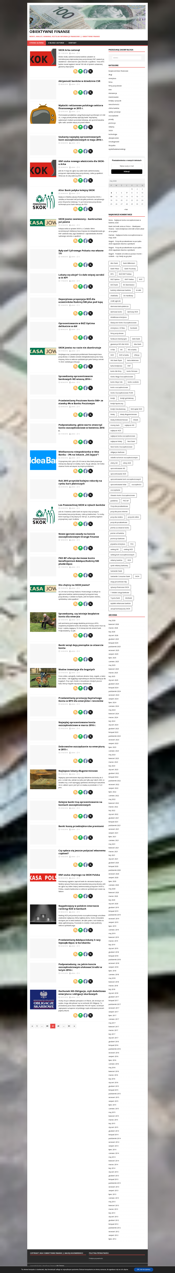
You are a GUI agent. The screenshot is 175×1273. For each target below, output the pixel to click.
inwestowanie (114, 97)
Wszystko (112, 145)
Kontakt (72, 43)
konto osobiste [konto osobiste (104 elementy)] (133, 382)
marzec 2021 (113, 851)
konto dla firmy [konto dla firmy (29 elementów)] (115, 371)
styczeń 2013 (113, 1217)
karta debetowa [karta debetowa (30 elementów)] (133, 360)
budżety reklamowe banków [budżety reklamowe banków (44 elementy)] (120, 290)
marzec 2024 (113, 717)
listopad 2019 (113, 911)
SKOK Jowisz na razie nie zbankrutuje (79, 347)
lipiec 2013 (112, 1194)
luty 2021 (112, 855)
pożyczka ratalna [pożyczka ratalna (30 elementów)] (116, 517)
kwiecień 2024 (114, 714)
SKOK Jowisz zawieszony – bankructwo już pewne (80, 220)
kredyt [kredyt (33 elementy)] (112, 398)
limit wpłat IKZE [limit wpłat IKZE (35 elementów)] (136, 409)
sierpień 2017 (113, 1012)
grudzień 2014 (114, 1131)
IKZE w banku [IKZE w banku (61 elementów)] (124, 355)
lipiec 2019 (112, 926)
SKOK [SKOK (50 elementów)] (137, 576)
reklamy (111, 127)
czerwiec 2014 (114, 1153)
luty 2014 (112, 1168)
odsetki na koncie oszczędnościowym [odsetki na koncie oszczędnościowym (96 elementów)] (124, 457)
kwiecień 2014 (114, 1161)
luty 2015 (112, 1123)
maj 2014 (112, 1157)
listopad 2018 (113, 956)
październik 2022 (115, 781)
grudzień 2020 (114, 863)
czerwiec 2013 (114, 1198)
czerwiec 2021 (114, 840)
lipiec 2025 (112, 658)
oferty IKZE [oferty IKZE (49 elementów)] (127, 463)
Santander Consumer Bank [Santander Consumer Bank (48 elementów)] (120, 576)
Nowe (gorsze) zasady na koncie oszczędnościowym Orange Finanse (78, 535)
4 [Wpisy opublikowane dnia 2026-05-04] (111, 193)
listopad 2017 (113, 1000)
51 (69, 1026)
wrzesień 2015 (114, 1097)
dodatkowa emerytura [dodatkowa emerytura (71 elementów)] (118, 317)
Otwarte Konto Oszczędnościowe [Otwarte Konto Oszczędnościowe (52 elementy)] (122, 495)
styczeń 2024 (113, 725)
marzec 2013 (113, 1209)
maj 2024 (112, 710)
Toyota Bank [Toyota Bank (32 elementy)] (115, 598)
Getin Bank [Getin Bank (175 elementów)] (136, 339)
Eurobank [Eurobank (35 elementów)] (133, 328)
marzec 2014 (113, 1164)
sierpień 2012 (113, 1235)
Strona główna (36, 43)
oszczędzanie (113, 116)
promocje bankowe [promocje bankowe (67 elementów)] (117, 538)
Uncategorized (114, 142)
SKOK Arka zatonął (69, 50)
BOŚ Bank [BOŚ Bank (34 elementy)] (114, 285)
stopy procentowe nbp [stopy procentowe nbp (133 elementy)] (118, 582)
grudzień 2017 (114, 997)
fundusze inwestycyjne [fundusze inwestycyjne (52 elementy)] (118, 339)
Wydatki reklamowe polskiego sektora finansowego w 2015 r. (80, 107)
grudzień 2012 (114, 1220)
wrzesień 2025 (114, 650)
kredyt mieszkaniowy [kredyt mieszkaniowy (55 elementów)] (118, 409)
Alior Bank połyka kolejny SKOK (76, 190)
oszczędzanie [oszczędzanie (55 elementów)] (115, 490)
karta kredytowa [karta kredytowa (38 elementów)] (116, 366)
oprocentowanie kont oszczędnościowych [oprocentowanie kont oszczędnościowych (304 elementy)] (125, 479)
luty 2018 (112, 989)
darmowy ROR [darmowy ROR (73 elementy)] (132, 312)
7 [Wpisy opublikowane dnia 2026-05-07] (126, 193)
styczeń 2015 (113, 1127)
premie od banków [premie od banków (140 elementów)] (117, 533)
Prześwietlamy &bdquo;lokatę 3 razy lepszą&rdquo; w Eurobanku (79, 941)
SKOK (111, 130)
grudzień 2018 (114, 952)
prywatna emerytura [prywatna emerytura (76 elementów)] (117, 544)
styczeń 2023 (113, 769)
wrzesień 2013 (114, 1187)
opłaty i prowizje (115, 112)
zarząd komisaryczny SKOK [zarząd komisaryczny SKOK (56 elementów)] (120, 609)
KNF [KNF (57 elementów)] (129, 366)
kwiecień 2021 (114, 848)
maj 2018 (112, 978)
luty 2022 (112, 810)
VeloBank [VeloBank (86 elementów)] (128, 598)
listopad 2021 (113, 822)
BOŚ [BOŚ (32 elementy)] (140, 279)
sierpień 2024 (113, 699)
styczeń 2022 (113, 814)
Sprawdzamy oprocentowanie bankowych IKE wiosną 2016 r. (75, 378)
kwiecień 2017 (114, 1027)
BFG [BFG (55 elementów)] (112, 274)
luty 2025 (112, 676)
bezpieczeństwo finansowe (118, 71)
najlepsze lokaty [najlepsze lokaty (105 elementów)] (116, 441)
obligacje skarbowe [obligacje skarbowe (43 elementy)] (117, 452)
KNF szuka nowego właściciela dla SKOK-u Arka (81, 163)
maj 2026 (112, 620)
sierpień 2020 (113, 877)
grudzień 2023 (114, 728)
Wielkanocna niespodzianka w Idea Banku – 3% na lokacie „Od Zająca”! (78, 453)
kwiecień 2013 (114, 1205)
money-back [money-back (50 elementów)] (114, 425)
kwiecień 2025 (114, 669)
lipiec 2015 (112, 1105)
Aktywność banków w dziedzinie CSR (79, 81)
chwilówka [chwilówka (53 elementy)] (114, 296)
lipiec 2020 (112, 881)
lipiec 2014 (112, 1149)
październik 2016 (115, 1049)
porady (111, 119)
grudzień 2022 (114, 773)
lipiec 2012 (112, 1239)
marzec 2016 (113, 1075)
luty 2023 (112, 766)
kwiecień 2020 (114, 892)
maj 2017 (112, 1023)
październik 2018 (115, 959)
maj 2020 (112, 889)
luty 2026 (112, 632)
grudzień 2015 (114, 1086)
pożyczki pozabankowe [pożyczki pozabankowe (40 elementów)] (118, 522)
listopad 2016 (113, 1045)
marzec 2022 (113, 807)
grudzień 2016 (114, 1041)
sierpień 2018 (113, 967)
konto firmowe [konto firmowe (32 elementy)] (132, 371)
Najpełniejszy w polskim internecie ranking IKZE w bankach (78, 907)
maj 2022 (112, 799)
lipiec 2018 (112, 971)
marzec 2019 (113, 941)
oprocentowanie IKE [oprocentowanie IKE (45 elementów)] (117, 468)
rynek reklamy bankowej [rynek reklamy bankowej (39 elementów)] (119, 565)
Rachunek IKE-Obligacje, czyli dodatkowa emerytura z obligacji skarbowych (82, 993)
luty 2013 (112, 1213)
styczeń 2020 (113, 904)
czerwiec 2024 (114, 706)
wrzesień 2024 (114, 695)
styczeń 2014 (113, 1172)
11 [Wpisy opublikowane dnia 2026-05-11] (111, 196)
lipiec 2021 (112, 837)
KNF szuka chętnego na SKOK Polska (79, 874)
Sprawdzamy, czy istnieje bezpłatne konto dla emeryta (78, 615)
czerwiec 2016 (114, 1064)
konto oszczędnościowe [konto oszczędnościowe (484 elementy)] (119, 387)
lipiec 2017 (112, 1015)
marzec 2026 (113, 628)
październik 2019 (115, 915)
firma (110, 82)
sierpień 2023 (113, 743)
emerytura (112, 78)
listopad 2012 (113, 1224)
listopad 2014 (113, 1135)
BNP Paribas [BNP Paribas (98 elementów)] (129, 279)
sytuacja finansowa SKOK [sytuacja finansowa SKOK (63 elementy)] (119, 587)
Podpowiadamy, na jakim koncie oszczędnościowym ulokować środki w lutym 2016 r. (80, 967)
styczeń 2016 (113, 1082)
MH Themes (60, 1266)
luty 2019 (112, 945)
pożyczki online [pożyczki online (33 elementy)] (133, 517)
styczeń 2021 (113, 859)
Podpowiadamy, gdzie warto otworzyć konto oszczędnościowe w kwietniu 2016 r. (81, 427)
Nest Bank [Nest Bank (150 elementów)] (131, 441)
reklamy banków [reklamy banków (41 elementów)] (116, 560)
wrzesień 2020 (114, 874)
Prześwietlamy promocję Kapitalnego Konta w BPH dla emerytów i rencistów (80, 699)
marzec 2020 (113, 896)
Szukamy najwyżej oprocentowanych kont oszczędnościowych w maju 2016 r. (80, 138)
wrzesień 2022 (114, 784)
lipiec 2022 (112, 792)
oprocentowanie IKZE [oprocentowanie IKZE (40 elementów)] (118, 474)
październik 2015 (115, 1094)
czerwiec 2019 (114, 930)
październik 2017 (115, 1004)
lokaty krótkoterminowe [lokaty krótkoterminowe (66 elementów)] (119, 420)
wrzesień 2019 (114, 919)
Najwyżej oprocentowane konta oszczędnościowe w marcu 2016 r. (77, 724)
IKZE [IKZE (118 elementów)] (112, 355)
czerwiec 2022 (114, 796)
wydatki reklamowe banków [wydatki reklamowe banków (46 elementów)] (120, 603)
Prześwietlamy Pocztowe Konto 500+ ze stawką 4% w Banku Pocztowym (80, 402)
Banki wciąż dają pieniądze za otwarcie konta (80, 646)
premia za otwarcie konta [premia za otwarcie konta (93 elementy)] (119, 528)
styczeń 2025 (113, 680)
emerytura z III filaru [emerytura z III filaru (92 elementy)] (117, 328)
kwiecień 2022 (114, 803)
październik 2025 (115, 646)
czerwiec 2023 (114, 751)
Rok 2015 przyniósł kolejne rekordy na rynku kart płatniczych (80, 482)
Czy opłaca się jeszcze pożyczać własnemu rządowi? (82, 852)
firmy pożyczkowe (115, 86)
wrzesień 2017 (114, 1008)
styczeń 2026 (113, 635)
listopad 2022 (113, 777)
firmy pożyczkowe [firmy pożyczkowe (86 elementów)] (117, 333)
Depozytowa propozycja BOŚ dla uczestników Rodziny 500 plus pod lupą (80, 300)
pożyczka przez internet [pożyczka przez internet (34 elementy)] (119, 511)
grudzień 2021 (114, 818)
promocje (112, 123)
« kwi (126, 209)
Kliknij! (127, 172)
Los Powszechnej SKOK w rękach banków (81, 504)
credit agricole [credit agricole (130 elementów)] (115, 301)
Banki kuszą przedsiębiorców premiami (81, 826)
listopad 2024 (113, 688)
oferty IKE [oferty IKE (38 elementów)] (114, 463)
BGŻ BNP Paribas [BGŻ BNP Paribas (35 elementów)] (125, 274)
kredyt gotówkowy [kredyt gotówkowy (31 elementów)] (127, 398)
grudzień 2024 (114, 684)
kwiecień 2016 (114, 1071)
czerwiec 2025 (114, 661)
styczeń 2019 (113, 948)
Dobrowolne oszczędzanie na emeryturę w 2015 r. (81, 748)
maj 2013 (112, 1202)
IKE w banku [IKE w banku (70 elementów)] (132, 350)
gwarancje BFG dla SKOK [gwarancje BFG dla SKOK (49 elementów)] (119, 344)
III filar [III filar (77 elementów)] (112, 350)
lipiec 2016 (112, 1060)
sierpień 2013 (113, 1190)
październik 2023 (115, 736)
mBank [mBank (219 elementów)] (135, 420)
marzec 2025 (113, 673)
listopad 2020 (113, 866)
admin (73, 53)
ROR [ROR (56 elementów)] (129, 560)
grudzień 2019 (114, 907)
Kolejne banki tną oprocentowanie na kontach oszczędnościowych (80, 803)
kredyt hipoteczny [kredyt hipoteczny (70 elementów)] (116, 403)
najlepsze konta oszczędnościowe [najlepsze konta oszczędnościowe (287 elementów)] (122, 436)
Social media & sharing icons (77, 1272)
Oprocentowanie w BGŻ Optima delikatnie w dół (76, 325)
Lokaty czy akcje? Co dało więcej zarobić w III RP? (81, 276)
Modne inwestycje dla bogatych (76, 669)
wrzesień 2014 (114, 1142)
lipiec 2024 (112, 702)
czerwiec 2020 (114, 885)
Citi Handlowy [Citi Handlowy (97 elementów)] (128, 296)
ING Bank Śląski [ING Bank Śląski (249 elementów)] (116, 360)
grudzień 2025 (114, 639)
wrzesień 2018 (114, 963)
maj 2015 (112, 1112)
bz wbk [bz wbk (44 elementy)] (138, 290)
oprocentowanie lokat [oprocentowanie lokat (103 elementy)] (118, 484)
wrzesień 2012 (114, 1231)
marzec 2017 (113, 1030)
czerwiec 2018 (114, 974)
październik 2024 (115, 691)
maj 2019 (112, 933)
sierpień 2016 (113, 1056)
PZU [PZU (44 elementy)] (131, 544)
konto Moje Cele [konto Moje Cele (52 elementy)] (116, 382)
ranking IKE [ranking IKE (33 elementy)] (114, 549)
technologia (113, 134)
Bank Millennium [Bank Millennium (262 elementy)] (129, 263)
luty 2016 (112, 1079)
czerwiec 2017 (114, 1019)
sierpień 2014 (113, 1146)
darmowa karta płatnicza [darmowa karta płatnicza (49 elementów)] (119, 306)
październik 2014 (115, 1138)
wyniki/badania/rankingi (117, 149)
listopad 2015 (113, 1090)
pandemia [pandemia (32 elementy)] (114, 501)
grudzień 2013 (114, 1176)
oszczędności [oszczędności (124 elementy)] (136, 484)
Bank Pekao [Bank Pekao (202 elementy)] (114, 269)
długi (110, 75)
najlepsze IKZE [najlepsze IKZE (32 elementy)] (115, 430)
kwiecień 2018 (114, 982)
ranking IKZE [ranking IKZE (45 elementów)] (128, 549)
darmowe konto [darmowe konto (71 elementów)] (116, 312)
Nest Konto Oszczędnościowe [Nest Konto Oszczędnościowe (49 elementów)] (121, 447)
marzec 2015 (113, 1120)
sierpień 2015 (113, 1101)
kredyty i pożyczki (115, 101)
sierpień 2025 (113, 654)
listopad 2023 (113, 732)
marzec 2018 (113, 986)
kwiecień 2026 (114, 624)
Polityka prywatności (96, 1258)
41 (58, 1026)
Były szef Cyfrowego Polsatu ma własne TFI (80, 252)
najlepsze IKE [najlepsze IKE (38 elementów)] (129, 425)
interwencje (113, 93)
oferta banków (114, 108)
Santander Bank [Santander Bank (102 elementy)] (116, 571)
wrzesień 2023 (114, 740)
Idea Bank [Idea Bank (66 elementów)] (137, 344)
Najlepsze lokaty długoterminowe (78, 770)
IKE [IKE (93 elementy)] (121, 350)
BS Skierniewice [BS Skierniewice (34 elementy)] (128, 285)
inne (110, 89)
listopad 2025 (113, 643)
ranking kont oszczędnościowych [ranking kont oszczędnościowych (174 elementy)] (122, 555)
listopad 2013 (113, 1179)
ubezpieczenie (114, 138)
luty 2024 (112, 721)
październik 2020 (115, 870)
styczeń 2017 (113, 1038)
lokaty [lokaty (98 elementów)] (112, 414)
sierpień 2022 (113, 788)
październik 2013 (115, 1183)
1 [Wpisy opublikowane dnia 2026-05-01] (131, 189)
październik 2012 (115, 1228)
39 (47, 1026)
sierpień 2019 (113, 922)
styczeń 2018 (113, 993)
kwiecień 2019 (114, 937)
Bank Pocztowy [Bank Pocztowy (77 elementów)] (130, 269)
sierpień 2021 (113, 833)
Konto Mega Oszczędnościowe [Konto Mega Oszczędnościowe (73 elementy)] (121, 377)
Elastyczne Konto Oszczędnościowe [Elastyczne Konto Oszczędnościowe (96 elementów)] (123, 323)
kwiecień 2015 (114, 1116)
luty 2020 (112, 900)
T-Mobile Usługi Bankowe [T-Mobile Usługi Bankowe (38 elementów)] (119, 592)
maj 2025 (112, 665)
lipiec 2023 (112, 747)
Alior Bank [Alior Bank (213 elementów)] (114, 263)
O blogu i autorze (56, 43)
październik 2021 (115, 825)
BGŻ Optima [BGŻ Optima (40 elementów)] (114, 279)
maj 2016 (112, 1067)
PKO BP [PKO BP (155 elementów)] (126, 501)
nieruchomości (114, 104)
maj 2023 (112, 755)
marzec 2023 (113, 762)
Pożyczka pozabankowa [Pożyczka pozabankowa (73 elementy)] (119, 506)
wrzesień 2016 (114, 1053)
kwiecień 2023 (114, 758)
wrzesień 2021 (114, 829)
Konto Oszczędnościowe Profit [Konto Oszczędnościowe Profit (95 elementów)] (121, 393)
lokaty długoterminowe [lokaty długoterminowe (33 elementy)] (128, 414)
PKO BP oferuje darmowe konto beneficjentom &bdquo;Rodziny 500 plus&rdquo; (78, 561)
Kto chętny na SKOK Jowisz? (74, 584)
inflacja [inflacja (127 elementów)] (136, 355)
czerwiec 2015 (114, 1109)
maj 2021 (112, 844)
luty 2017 (112, 1034)
